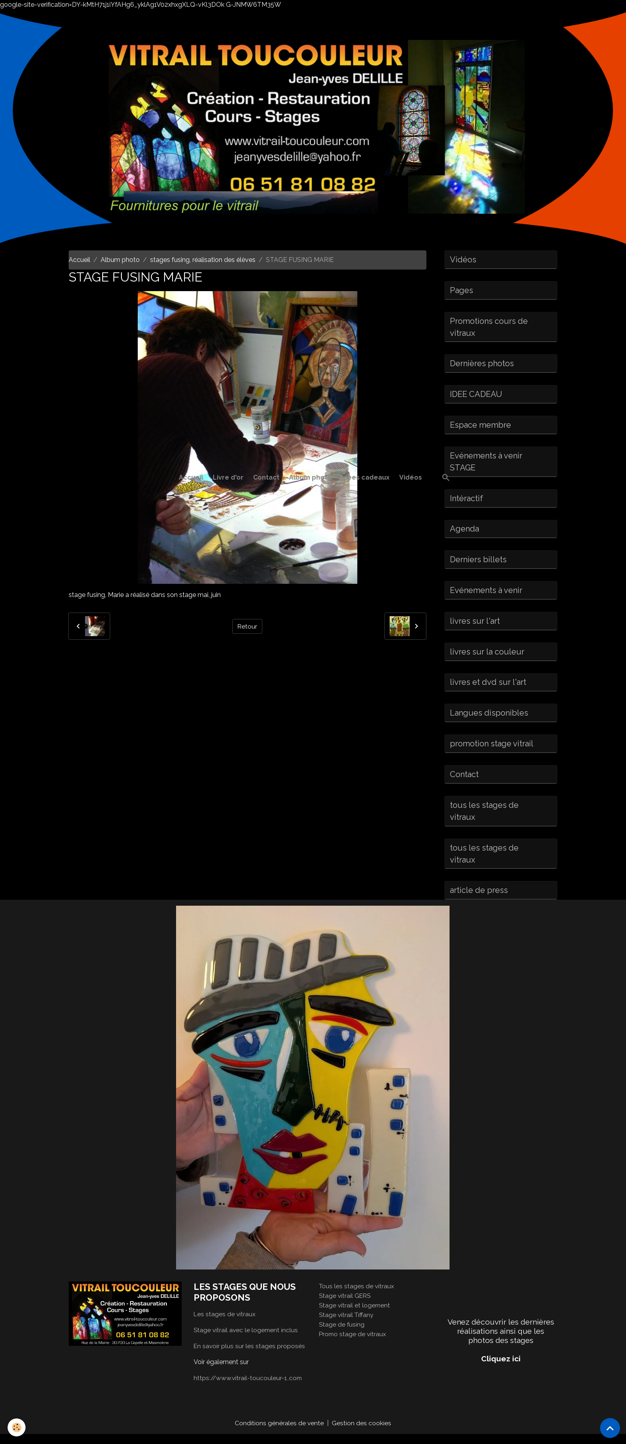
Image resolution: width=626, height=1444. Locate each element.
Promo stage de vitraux (353, 1343)
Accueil (191, 477)
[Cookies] (17, 1427)
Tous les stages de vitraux (357, 1295)
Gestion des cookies (362, 1432)
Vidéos (410, 477)
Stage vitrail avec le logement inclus (247, 1339)
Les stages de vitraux (225, 1323)
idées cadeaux (365, 477)
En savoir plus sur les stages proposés (250, 1355)
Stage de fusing (342, 1334)
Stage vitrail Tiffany (347, 1324)
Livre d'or (228, 477)
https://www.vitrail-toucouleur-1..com (249, 1387)
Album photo (310, 477)
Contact (266, 477)
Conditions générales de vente (279, 1432)
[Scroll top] (610, 1428)
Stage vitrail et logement (355, 1315)
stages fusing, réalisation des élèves (203, 260)
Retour (247, 626)
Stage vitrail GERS (345, 1305)
